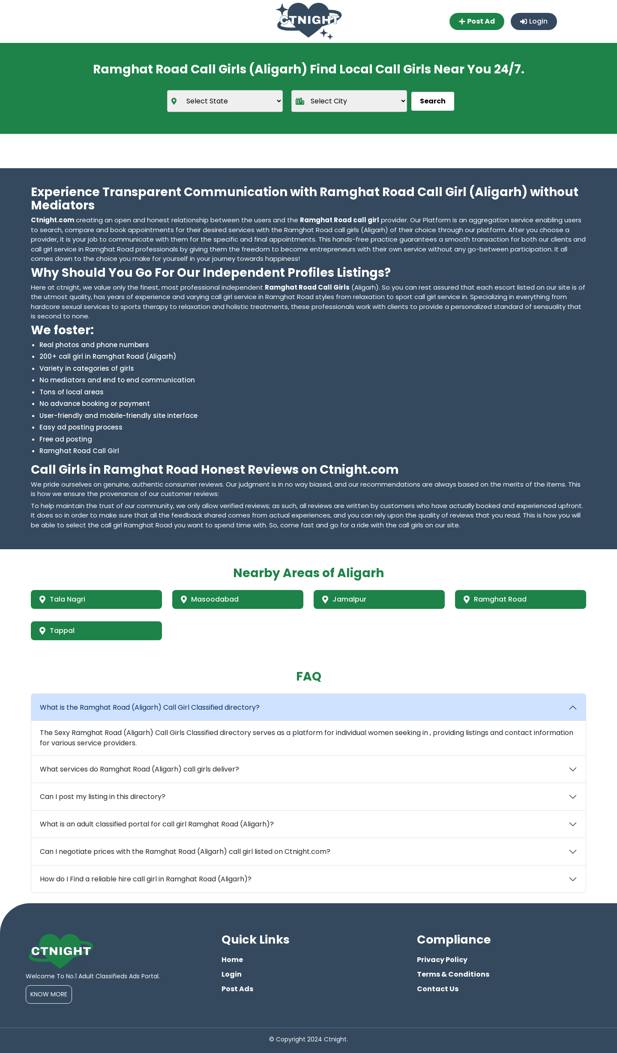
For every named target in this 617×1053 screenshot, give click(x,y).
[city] (349, 101)
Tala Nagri (62, 599)
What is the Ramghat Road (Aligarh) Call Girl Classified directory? (150, 707)
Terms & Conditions (453, 974)
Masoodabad (210, 599)
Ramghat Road (495, 599)
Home (232, 960)
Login (534, 21)
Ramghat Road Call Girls (307, 287)
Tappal (57, 630)
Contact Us (437, 989)
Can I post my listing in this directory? (102, 797)
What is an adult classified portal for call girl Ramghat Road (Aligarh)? (157, 824)
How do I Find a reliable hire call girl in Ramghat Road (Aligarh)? (146, 879)
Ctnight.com (52, 219)
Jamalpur (344, 599)
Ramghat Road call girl (339, 219)
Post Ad (476, 21)
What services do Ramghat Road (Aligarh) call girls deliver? (139, 769)
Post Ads (237, 989)
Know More (48, 994)
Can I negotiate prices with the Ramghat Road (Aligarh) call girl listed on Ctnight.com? (185, 851)
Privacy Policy (442, 960)
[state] (225, 101)
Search (433, 101)
